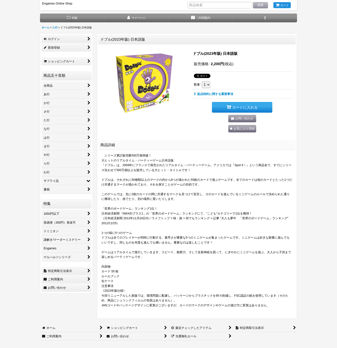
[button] (265, 18)
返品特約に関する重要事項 (213, 94)
